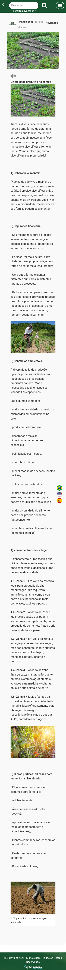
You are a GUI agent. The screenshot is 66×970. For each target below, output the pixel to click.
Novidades (52, 22)
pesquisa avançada (24, 10)
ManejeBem (26, 21)
